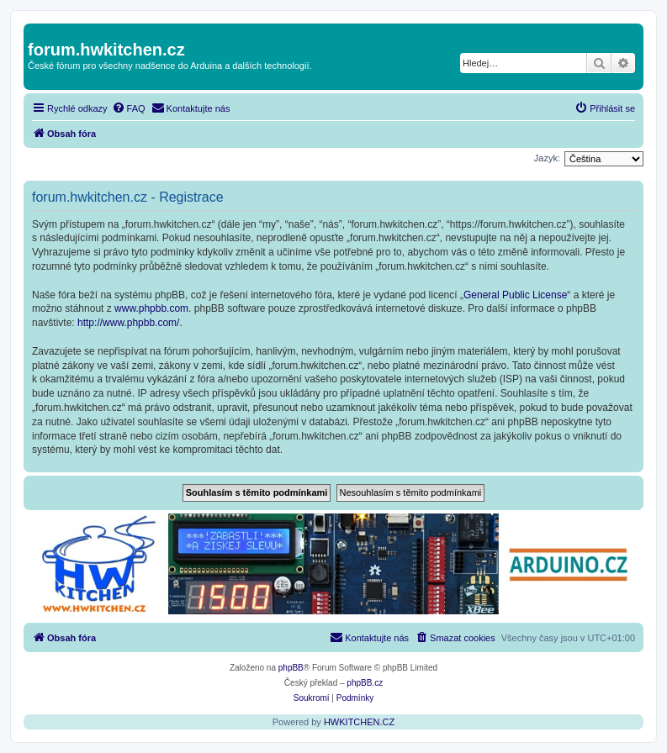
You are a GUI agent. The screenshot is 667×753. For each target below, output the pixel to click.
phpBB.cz (365, 682)
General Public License (515, 295)
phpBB (291, 667)
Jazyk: (547, 158)
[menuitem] (129, 108)
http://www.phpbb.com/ (128, 323)
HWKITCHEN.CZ (359, 722)
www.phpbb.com (151, 308)
